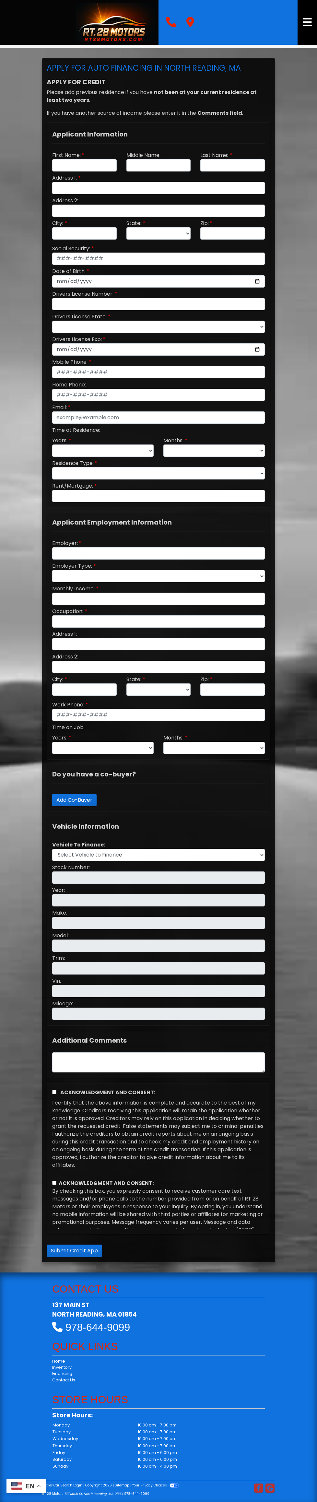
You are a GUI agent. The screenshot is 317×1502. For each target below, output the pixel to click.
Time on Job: (68, 727)
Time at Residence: (76, 430)
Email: (59, 407)
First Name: (66, 155)
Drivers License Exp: (77, 339)
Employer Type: (72, 566)
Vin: (56, 981)
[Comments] (158, 1062)
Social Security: (71, 248)
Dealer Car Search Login (62, 1485)
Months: (173, 440)
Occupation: (67, 611)
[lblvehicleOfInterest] (158, 855)
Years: (59, 440)
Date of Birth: (69, 271)
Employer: (65, 543)
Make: (59, 913)
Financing (62, 1373)
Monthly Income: (73, 588)
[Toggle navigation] (307, 22)
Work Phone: (68, 704)
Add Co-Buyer (74, 800)
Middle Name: (143, 155)
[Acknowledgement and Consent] (54, 1092)
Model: (60, 935)
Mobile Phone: (70, 362)
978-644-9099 (97, 1327)
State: (133, 223)
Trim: (58, 958)
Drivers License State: (79, 316)
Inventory (62, 1367)
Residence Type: (73, 463)
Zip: (204, 223)
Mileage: (62, 1003)
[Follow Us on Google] (270, 1489)
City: (57, 223)
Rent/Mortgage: (72, 486)
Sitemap (122, 1485)
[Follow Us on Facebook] (258, 1489)
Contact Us (63, 1380)
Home (58, 1361)
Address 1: (64, 178)
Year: (58, 890)
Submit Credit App (74, 1250)
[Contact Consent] (54, 1183)
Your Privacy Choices (155, 1485)
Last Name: (214, 155)
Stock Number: (71, 867)
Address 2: (65, 200)
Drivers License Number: (82, 294)
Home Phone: (69, 384)
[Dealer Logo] (115, 22)
